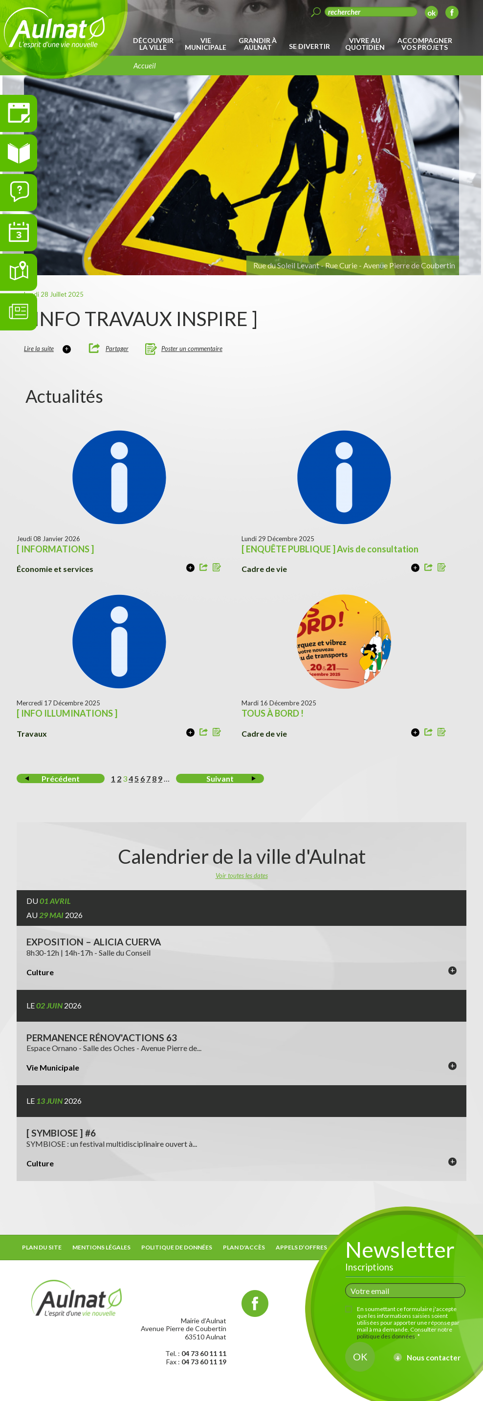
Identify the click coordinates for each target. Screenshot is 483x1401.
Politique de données (176, 1247)
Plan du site (42, 1247)
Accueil (144, 65)
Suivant (220, 778)
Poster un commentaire (191, 348)
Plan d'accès (244, 1247)
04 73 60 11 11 (203, 1353)
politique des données (386, 1336)
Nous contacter (434, 1357)
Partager (117, 348)
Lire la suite (39, 348)
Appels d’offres (301, 1247)
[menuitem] (155, 44)
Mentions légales (101, 1247)
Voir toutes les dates (242, 875)
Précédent (61, 778)
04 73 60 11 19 (203, 1361)
